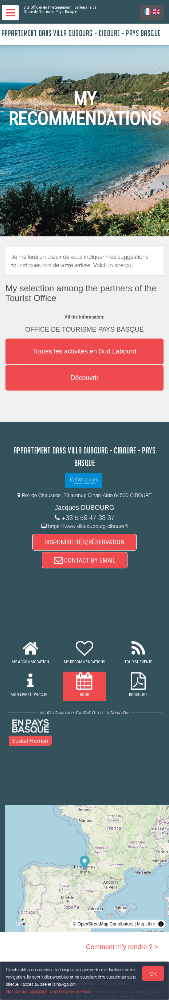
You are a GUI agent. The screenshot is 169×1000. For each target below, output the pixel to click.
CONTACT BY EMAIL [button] (84, 560)
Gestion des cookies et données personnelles (48, 991)
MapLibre (146, 924)
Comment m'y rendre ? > (122, 947)
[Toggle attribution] (161, 924)
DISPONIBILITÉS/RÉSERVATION (84, 542)
